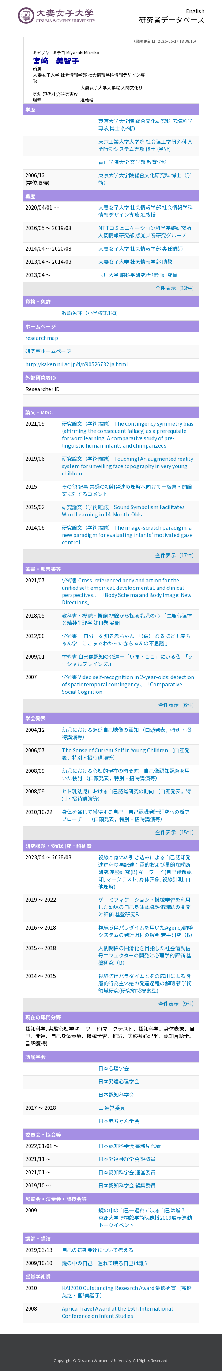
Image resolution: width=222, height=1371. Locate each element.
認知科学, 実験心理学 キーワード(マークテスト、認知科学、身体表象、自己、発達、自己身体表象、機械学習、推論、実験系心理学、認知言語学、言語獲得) (110, 1036)
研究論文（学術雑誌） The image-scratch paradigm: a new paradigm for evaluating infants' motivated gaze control (127, 535)
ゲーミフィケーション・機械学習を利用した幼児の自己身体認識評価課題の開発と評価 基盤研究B (144, 907)
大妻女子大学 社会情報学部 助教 (135, 261)
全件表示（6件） (177, 704)
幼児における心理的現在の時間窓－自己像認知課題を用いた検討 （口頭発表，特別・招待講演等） (126, 774)
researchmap (41, 337)
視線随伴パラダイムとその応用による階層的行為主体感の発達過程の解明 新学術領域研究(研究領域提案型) (145, 983)
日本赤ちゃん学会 (118, 1120)
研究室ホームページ (48, 351)
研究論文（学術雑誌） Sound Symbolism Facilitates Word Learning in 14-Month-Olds (123, 510)
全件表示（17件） (176, 555)
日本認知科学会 (116, 1094)
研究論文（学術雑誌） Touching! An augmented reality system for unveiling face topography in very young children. (127, 466)
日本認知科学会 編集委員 (127, 1185)
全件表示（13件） (176, 288)
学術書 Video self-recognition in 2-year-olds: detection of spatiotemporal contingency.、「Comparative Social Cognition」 (128, 684)
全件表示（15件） (176, 832)
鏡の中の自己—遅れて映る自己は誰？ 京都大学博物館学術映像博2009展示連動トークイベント (145, 1218)
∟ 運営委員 (111, 1107)
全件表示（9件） (177, 1003)
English (195, 11)
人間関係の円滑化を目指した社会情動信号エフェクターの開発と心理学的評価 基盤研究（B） (144, 955)
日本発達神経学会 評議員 (127, 1159)
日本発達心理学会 (118, 1081)
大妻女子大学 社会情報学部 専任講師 (140, 248)
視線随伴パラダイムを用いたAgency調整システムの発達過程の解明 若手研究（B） (146, 931)
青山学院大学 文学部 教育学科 (132, 162)
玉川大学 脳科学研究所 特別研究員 (137, 274)
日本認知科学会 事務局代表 (129, 1145)
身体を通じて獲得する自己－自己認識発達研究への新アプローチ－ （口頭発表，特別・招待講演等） (126, 815)
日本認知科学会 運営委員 (127, 1172)
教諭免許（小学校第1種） (91, 312)
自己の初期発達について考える (97, 1249)
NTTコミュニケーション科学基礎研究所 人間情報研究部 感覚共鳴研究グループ (144, 231)
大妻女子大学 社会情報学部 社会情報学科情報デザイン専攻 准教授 (145, 211)
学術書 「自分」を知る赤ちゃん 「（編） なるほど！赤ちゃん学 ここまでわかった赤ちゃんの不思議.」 (126, 639)
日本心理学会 (113, 1068)
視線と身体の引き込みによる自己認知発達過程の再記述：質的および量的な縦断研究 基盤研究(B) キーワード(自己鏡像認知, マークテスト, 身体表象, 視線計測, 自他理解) (145, 871)
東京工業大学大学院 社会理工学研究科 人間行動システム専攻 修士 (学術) (145, 145)
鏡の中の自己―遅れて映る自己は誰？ (105, 1263)
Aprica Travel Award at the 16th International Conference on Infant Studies (117, 1312)
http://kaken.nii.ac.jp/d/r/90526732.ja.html (76, 364)
